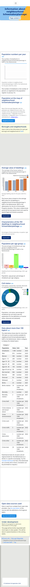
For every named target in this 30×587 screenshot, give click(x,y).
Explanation (6, 216)
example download (7, 461)
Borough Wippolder (17, 538)
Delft (21, 131)
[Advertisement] (15, 36)
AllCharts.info (6, 538)
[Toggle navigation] (15, 3)
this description (15, 508)
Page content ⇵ (14, 18)
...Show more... (14, 117)
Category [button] (5, 345)
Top (15, 542)
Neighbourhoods (8, 121)
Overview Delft (7, 542)
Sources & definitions (9, 516)
